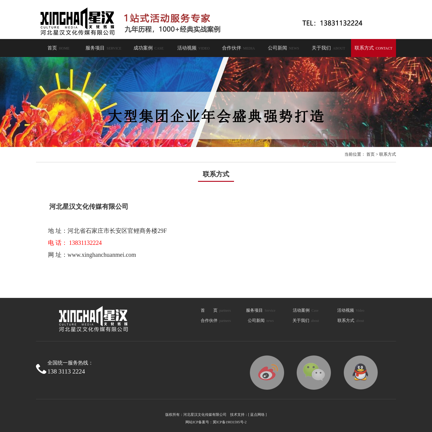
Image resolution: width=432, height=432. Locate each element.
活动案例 (305, 310)
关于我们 (328, 47)
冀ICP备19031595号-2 (230, 422)
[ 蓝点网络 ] (257, 414)
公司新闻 (283, 47)
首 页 (216, 310)
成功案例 (149, 47)
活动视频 (193, 47)
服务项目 (103, 47)
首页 (58, 47)
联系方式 (373, 47)
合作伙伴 (238, 47)
